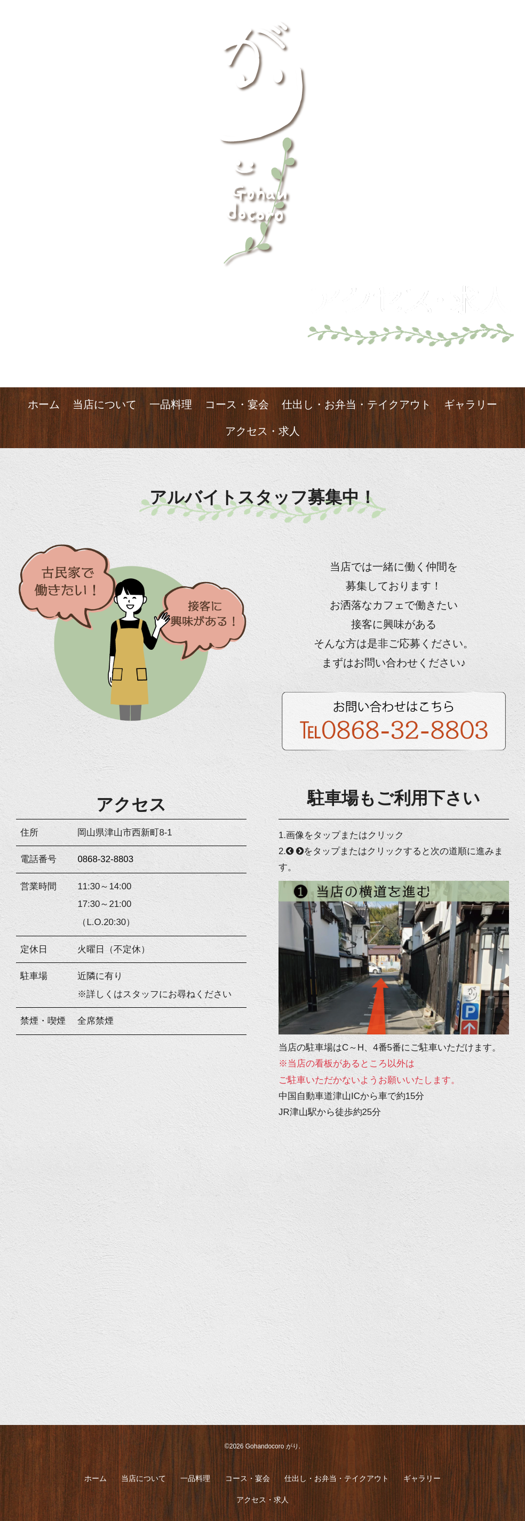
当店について (105, 404)
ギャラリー (470, 404)
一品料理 (170, 404)
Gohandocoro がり (272, 1446)
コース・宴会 (237, 404)
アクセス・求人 (262, 431)
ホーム (44, 404)
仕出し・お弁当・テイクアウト (356, 404)
